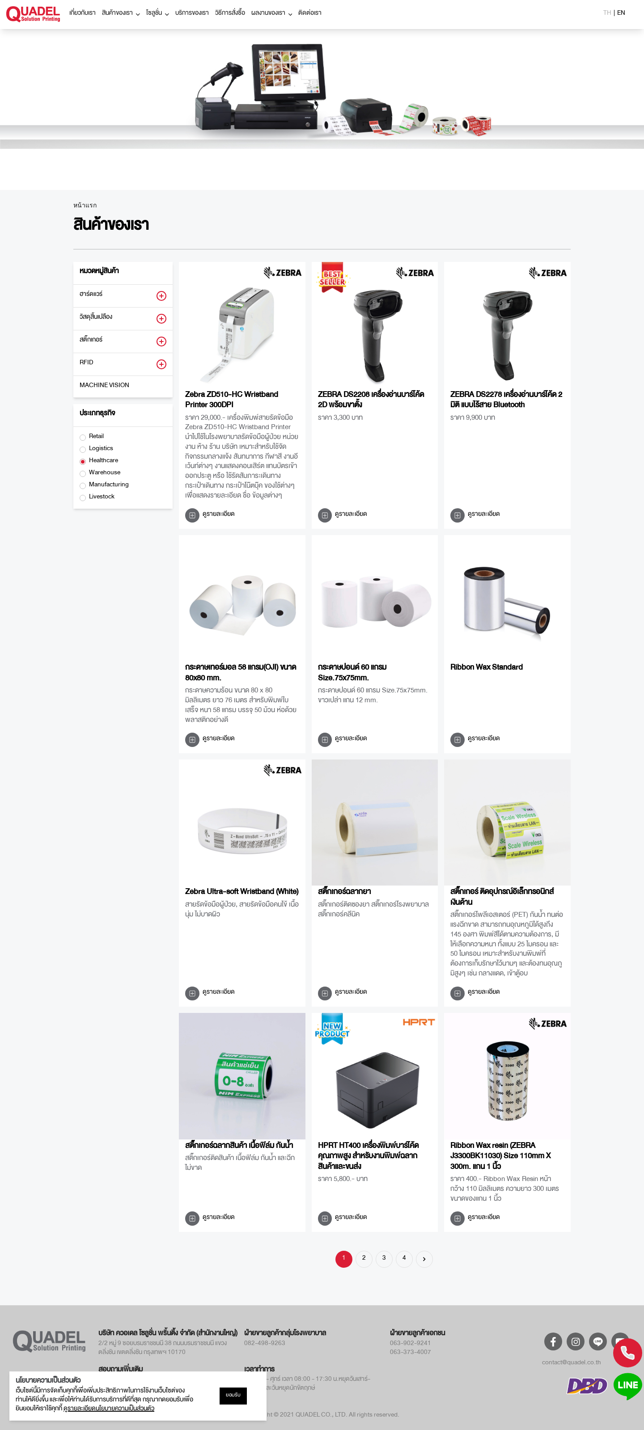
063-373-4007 (410, 1353)
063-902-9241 (410, 1344)
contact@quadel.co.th (571, 1364)
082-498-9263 (264, 1344)
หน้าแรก (85, 205)
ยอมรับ (233, 1396)
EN (621, 14)
